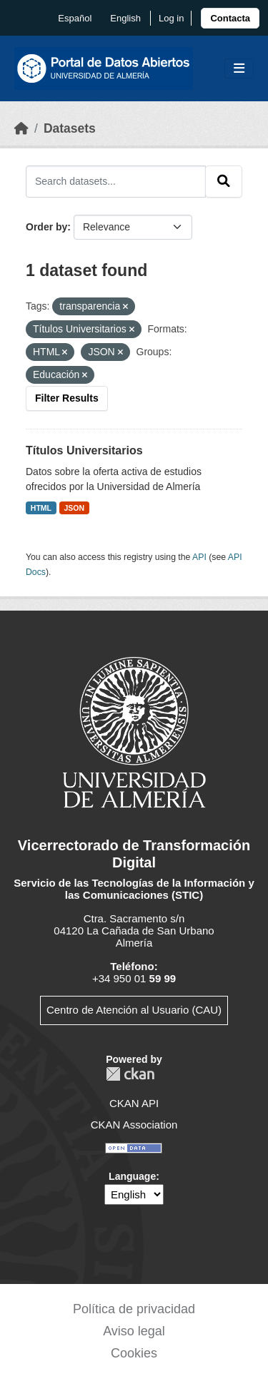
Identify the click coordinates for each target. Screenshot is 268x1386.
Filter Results (67, 398)
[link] (230, 18)
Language (132, 1176)
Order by (46, 227)
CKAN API (134, 1103)
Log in (171, 18)
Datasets (70, 128)
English (125, 18)
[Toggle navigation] (239, 68)
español (74, 18)
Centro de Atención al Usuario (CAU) (134, 1010)
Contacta (230, 18)
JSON (74, 508)
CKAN (130, 1073)
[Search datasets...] (116, 181)
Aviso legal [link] (134, 1331)
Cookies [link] (134, 1353)
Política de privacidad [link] (134, 1309)
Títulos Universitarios (84, 450)
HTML (41, 508)
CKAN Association (134, 1125)
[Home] (21, 128)
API (199, 557)
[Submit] (223, 181)
